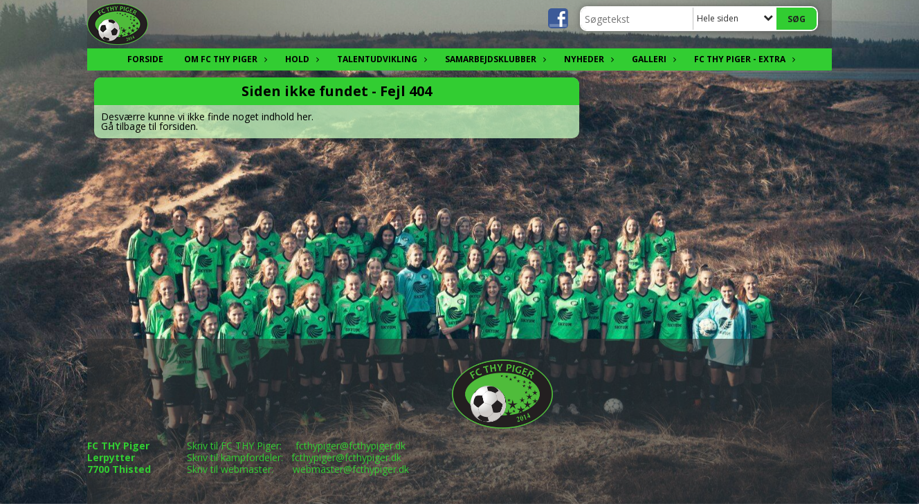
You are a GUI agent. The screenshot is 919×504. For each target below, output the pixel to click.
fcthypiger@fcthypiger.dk (350, 445)
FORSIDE (145, 59)
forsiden (177, 126)
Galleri (652, 59)
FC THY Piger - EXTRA (743, 59)
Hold (300, 59)
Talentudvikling (380, 59)
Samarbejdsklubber (494, 59)
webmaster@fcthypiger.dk (351, 469)
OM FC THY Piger (224, 59)
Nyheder (587, 59)
